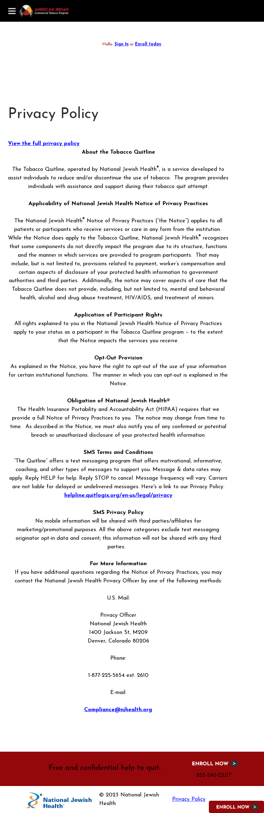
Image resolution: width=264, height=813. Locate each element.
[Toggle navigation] (12, 11)
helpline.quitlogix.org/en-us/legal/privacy (118, 495)
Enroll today (148, 44)
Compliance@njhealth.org (118, 710)
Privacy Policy (189, 799)
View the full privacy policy (44, 144)
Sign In (122, 44)
